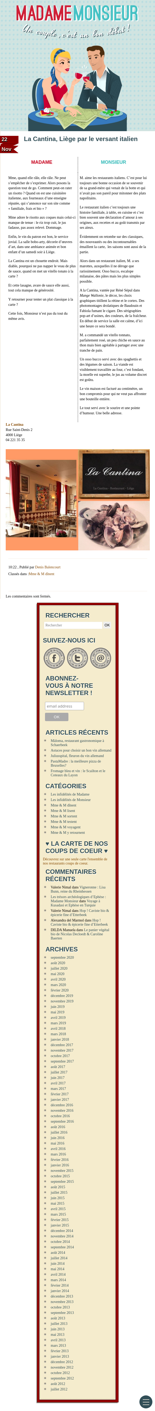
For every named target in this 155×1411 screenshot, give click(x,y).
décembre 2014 (62, 1231)
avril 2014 (58, 1274)
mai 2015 (57, 1203)
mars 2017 (58, 1089)
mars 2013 (58, 1346)
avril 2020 (58, 979)
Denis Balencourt (48, 567)
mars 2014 (58, 1280)
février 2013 (60, 1351)
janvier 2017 (60, 1100)
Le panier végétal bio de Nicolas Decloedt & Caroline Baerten (80, 934)
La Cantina (14, 425)
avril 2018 (58, 1029)
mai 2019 (57, 1012)
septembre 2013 (62, 1313)
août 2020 (58, 963)
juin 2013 (57, 1329)
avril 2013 (58, 1340)
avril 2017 (58, 1083)
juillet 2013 (59, 1324)
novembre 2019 (62, 1001)
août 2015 (58, 1187)
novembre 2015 (62, 1171)
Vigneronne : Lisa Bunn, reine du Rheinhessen (78, 889)
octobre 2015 (60, 1176)
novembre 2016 (62, 1111)
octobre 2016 (60, 1116)
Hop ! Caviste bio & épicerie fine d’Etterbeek (80, 913)
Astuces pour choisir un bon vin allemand (81, 750)
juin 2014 (57, 1264)
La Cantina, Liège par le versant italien (81, 138)
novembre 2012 (62, 1367)
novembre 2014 (62, 1236)
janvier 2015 (60, 1225)
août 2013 (58, 1318)
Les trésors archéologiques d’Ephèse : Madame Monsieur (78, 899)
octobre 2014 (60, 1242)
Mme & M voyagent (66, 827)
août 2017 (58, 1067)
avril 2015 (58, 1209)
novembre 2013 (62, 1302)
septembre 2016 (62, 1121)
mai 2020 (57, 974)
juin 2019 (57, 1007)
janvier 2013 (60, 1356)
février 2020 (60, 990)
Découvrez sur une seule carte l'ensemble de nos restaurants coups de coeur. (75, 861)
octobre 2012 (60, 1373)
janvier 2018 (60, 1039)
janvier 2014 (60, 1291)
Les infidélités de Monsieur (71, 800)
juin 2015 (57, 1198)
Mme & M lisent (63, 811)
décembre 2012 (62, 1362)
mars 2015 (58, 1214)
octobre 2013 (60, 1307)
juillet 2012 (59, 1389)
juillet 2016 (59, 1132)
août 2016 (58, 1127)
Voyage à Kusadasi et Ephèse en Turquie (75, 903)
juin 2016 (57, 1138)
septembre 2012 (62, 1378)
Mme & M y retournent (68, 833)
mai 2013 (57, 1335)
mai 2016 (57, 1143)
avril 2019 (58, 1018)
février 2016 (60, 1160)
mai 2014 (57, 1269)
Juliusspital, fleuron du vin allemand (77, 756)
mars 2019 (58, 1023)
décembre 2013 (62, 1296)
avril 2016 (58, 1149)
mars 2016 (58, 1154)
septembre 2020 (62, 957)
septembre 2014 (62, 1247)
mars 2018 (58, 1034)
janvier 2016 (60, 1165)
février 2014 (60, 1285)
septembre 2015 (62, 1182)
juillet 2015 (59, 1192)
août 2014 (58, 1253)
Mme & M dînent (41, 574)
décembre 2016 (62, 1105)
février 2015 (60, 1220)
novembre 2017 (62, 1050)
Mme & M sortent (64, 816)
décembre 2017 (62, 1045)
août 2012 (58, 1384)
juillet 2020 (59, 968)
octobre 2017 (60, 1056)
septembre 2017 (62, 1061)
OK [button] (107, 625)
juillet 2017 (59, 1072)
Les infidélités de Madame (70, 794)
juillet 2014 (59, 1258)
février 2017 (60, 1094)
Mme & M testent (64, 822)
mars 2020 (58, 985)
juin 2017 (57, 1078)
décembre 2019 (62, 996)
